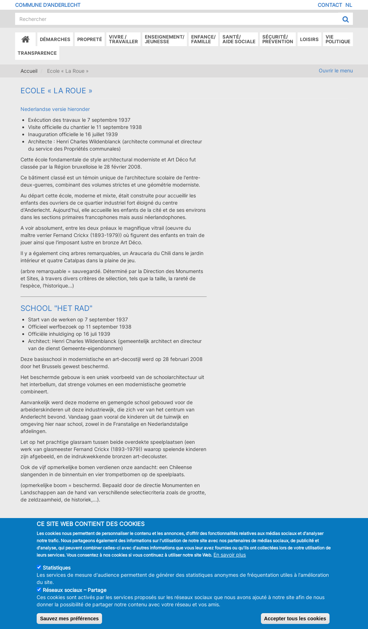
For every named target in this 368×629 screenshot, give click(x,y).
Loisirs (309, 39)
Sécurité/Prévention (277, 39)
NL (348, 5)
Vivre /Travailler (123, 39)
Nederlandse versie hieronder (55, 109)
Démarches (55, 39)
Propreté (89, 39)
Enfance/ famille (203, 39)
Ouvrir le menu (336, 70)
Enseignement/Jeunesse (164, 39)
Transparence (37, 53)
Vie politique (338, 39)
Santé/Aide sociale (239, 39)
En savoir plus (229, 561)
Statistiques (56, 574)
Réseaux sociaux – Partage (74, 596)
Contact (330, 5)
